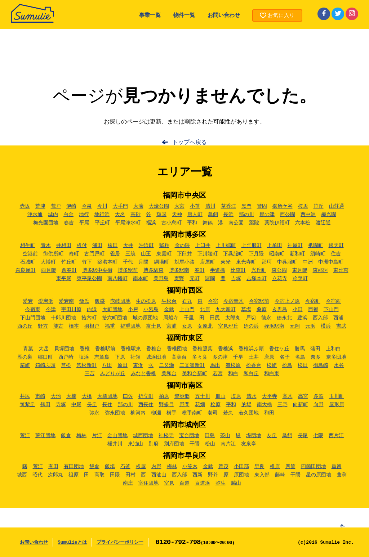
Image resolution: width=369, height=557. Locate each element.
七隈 (318, 436)
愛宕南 (66, 301)
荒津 (40, 206)
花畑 (200, 405)
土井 (254, 357)
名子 (285, 357)
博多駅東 (153, 270)
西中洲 (308, 214)
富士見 (153, 326)
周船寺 (170, 318)
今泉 (87, 206)
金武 (169, 310)
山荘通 (336, 206)
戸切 (251, 318)
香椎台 (153, 349)
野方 (43, 326)
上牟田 (274, 245)
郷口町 (45, 357)
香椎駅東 (131, 349)
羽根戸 (91, 326)
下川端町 (207, 254)
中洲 (308, 262)
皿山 (220, 396)
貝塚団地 (64, 349)
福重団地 (130, 326)
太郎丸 (232, 318)
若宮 (218, 374)
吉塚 (236, 279)
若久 (228, 413)
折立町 (146, 396)
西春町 (69, 270)
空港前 (30, 254)
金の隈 (182, 245)
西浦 (338, 318)
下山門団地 (32, 318)
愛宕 (28, 301)
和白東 (271, 374)
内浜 (92, 310)
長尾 (303, 436)
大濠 (138, 206)
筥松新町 (86, 365)
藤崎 (280, 475)
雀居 (115, 254)
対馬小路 (184, 262)
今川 (102, 206)
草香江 (228, 206)
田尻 (215, 318)
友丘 (272, 436)
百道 (184, 483)
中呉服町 (287, 262)
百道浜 (202, 483)
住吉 (336, 254)
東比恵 (340, 270)
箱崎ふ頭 (45, 365)
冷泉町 (300, 279)
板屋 (141, 467)
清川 (210, 206)
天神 (177, 214)
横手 (171, 413)
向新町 (300, 405)
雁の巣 (24, 357)
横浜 (326, 326)
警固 (262, 206)
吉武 (341, 326)
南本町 (140, 279)
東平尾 (63, 279)
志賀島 (102, 357)
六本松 (302, 223)
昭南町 (276, 254)
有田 (53, 467)
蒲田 (315, 349)
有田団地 (74, 467)
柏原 (164, 396)
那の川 (246, 214)
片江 (97, 436)
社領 (135, 357)
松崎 (272, 365)
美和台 (169, 374)
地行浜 (102, 214)
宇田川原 (71, 310)
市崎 (40, 396)
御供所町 (53, 254)
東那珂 (320, 270)
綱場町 (161, 262)
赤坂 (25, 206)
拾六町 (89, 318)
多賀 (319, 396)
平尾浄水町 (128, 223)
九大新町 (225, 310)
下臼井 (184, 254)
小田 (298, 310)
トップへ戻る (189, 142)
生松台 (169, 301)
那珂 (267, 262)
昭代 (37, 475)
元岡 (295, 326)
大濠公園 (159, 206)
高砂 (135, 214)
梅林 (81, 436)
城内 (53, 214)
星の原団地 (318, 475)
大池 (56, 396)
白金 (68, 214)
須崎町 (317, 254)
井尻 (25, 396)
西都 (313, 310)
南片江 (228, 444)
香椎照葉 (202, 349)
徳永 (266, 318)
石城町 (27, 262)
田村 (130, 475)
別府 (153, 444)
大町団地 (112, 310)
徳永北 (284, 318)
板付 (82, 245)
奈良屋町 (25, 270)
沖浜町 (146, 245)
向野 (319, 405)
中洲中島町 (330, 262)
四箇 (290, 467)
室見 (169, 483)
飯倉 (66, 436)
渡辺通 (323, 223)
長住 (107, 405)
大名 (120, 214)
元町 (195, 279)
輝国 (161, 214)
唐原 (269, 357)
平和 (192, 223)
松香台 (253, 365)
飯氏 (84, 301)
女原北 (205, 326)
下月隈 (256, 254)
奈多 (316, 357)
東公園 (279, 270)
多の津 (220, 357)
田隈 (115, 475)
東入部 (262, 475)
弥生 (220, 483)
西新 (197, 475)
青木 (46, 245)
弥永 (94, 413)
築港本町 (107, 262)
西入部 (320, 318)
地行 (84, 214)
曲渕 (342, 475)
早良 (259, 467)
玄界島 (279, 310)
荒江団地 (45, 436)
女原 (187, 326)
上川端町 (226, 245)
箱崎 (25, 365)
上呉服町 (251, 245)
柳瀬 (156, 413)
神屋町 (295, 245)
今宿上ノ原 (287, 301)
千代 (128, 262)
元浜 (310, 326)
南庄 (128, 483)
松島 (287, 365)
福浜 (151, 223)
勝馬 (300, 349)
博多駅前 (128, 270)
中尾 (76, 405)
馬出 (215, 365)
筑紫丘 (27, 405)
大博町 (48, 262)
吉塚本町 (256, 279)
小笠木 (189, 467)
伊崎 (71, 206)
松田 (303, 365)
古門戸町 (94, 254)
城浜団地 (156, 357)
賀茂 (223, 467)
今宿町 (312, 301)
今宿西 (333, 301)
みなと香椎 (143, 374)
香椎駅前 (105, 349)
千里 (189, 318)
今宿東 (32, 310)
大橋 (87, 396)
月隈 (143, 262)
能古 (58, 326)
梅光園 (328, 214)
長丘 (92, 405)
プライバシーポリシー (120, 542)
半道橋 (217, 270)
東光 (226, 262)
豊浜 (302, 318)
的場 (246, 405)
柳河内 (138, 413)
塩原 (236, 396)
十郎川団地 (63, 318)
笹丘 (319, 206)
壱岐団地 (120, 301)
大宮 (179, 206)
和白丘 (251, 374)
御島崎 (320, 365)
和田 (269, 413)
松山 (210, 444)
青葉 (28, 349)
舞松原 (233, 365)
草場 (246, 310)
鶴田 (45, 405)
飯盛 (100, 301)
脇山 (236, 483)
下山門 (331, 310)
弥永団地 (115, 413)
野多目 (166, 405)
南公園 (236, 223)
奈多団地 (336, 357)
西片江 (336, 436)
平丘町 (102, 223)
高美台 (179, 357)
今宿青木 (233, 301)
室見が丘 (228, 326)
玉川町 (336, 396)
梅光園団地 (45, 223)
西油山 (158, 475)
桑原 (262, 310)
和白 (233, 374)
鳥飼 (213, 214)
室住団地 (148, 483)
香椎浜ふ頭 (251, 349)
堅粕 (164, 245)
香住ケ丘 (279, 349)
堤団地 (253, 436)
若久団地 (249, 413)
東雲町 (164, 254)
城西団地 (143, 436)
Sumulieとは (72, 542)
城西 (22, 475)
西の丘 (24, 326)
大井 (128, 245)
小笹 (195, 206)
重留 (337, 467)
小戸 (133, 310)
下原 (120, 357)
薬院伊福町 (277, 223)
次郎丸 (55, 475)
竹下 (87, 262)
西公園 (287, 214)
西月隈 (48, 270)
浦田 (97, 245)
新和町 (297, 254)
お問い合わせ (224, 16)
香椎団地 (177, 349)
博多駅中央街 (97, 270)
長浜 (228, 214)
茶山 (225, 436)
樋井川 (115, 444)
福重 (110, 326)
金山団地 (117, 436)
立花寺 (279, 279)
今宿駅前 (259, 301)
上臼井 (202, 245)
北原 (205, 310)
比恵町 (238, 270)
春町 (200, 270)
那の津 (267, 214)
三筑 (130, 254)
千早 (238, 357)
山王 (146, 254)
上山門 (187, 310)
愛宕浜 (45, 301)
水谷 (339, 365)
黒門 (246, 206)
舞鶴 (208, 223)
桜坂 (303, 206)
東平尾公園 (89, 279)
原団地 (241, 475)
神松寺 (166, 436)
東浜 (138, 365)
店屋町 (207, 262)
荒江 (25, 436)
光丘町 (258, 270)
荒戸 (56, 206)
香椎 (85, 349)
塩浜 (84, 357)
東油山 (135, 444)
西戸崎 (66, 357)
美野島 (161, 279)
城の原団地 (145, 318)
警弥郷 (182, 396)
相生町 (27, 245)
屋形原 (336, 405)
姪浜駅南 (274, 326)
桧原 (215, 405)
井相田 (63, 245)
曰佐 (128, 396)
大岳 (44, 349)
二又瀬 (166, 365)
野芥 (213, 475)
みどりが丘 (112, 374)
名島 (300, 357)
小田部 (241, 467)
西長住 (146, 405)
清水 (251, 396)
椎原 (275, 467)
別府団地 (174, 444)
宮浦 (171, 326)
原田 (122, 365)
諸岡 (210, 279)
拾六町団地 (114, 318)
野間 (184, 405)
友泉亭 (248, 444)
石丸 (187, 301)
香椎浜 (225, 349)
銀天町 (336, 245)
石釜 (125, 467)
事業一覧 (150, 16)
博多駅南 (179, 270)
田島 (210, 436)
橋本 (74, 326)
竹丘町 (68, 262)
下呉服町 (233, 254)
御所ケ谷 (282, 206)
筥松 (66, 365)
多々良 (199, 357)
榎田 (113, 245)
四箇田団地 (313, 467)
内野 (156, 467)
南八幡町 (117, 279)
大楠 (71, 396)
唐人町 (195, 214)
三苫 (90, 374)
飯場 (110, 467)
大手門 (120, 206)
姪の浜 (251, 326)
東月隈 (299, 270)
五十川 (202, 396)
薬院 (254, 223)
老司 (213, 413)
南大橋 (264, 405)
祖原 (73, 475)
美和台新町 (194, 374)
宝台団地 (189, 436)
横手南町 (192, 413)
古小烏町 (171, 223)
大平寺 (269, 396)
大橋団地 (107, 396)
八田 (107, 365)
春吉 (69, 223)
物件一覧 (184, 16)
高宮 (303, 396)
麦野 (179, 279)
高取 (99, 475)
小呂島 (151, 310)
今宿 (213, 301)
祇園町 (315, 245)
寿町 (74, 254)
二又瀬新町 (192, 365)
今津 (51, 310)
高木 (288, 396)
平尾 (84, 223)
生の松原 (146, 301)
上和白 (333, 349)
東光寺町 (246, 262)
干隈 (195, 444)
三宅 (282, 405)
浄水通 (35, 214)
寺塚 (61, 405)
